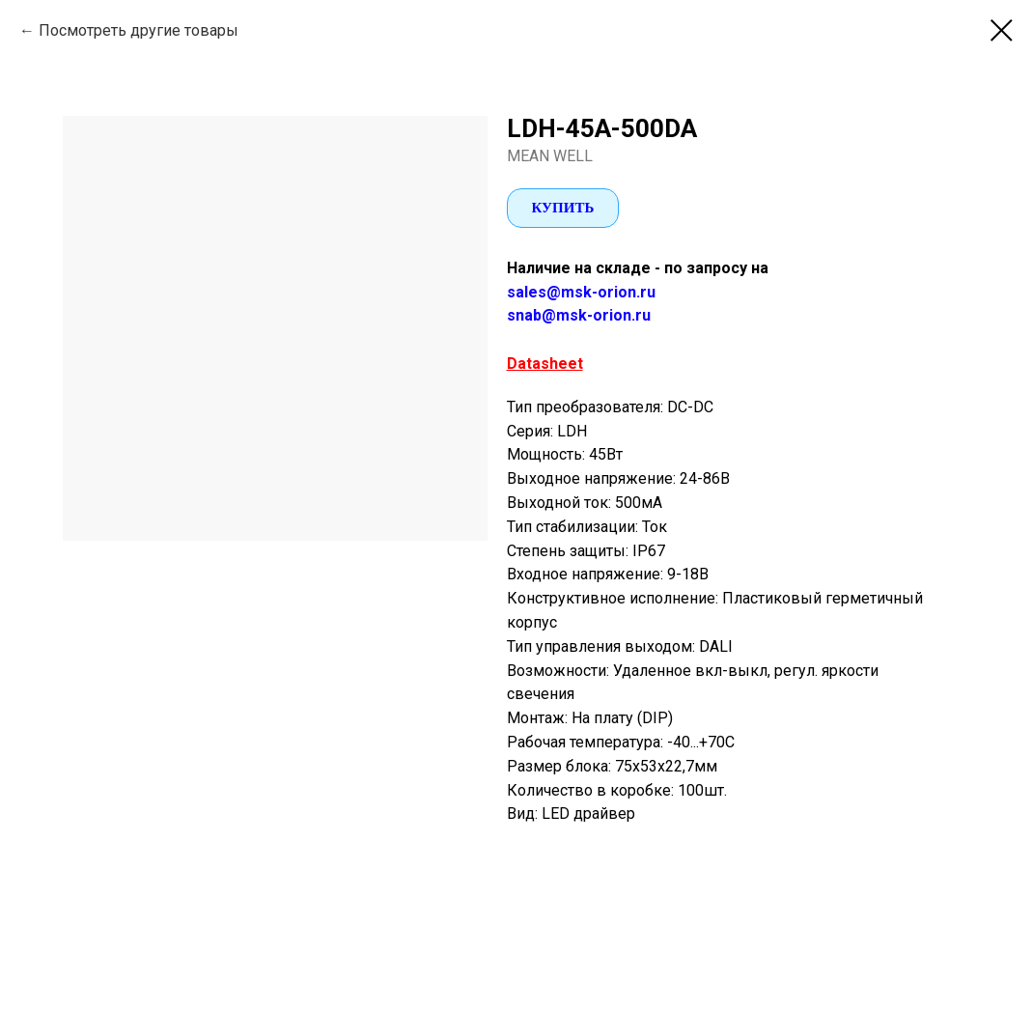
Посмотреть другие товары (138, 30)
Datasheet (545, 363)
